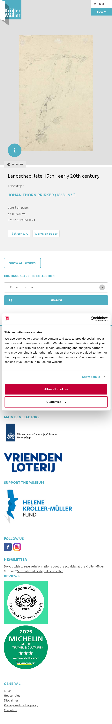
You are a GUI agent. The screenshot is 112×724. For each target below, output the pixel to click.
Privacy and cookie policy (21, 705)
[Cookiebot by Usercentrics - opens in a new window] (90, 318)
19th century (19, 233)
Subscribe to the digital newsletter (40, 571)
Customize (56, 401)
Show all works (22, 263)
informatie (13, 148)
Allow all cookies (56, 389)
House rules (12, 695)
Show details (91, 376)
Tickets (101, 12)
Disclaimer (11, 700)
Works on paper (45, 233)
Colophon (10, 710)
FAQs (7, 690)
